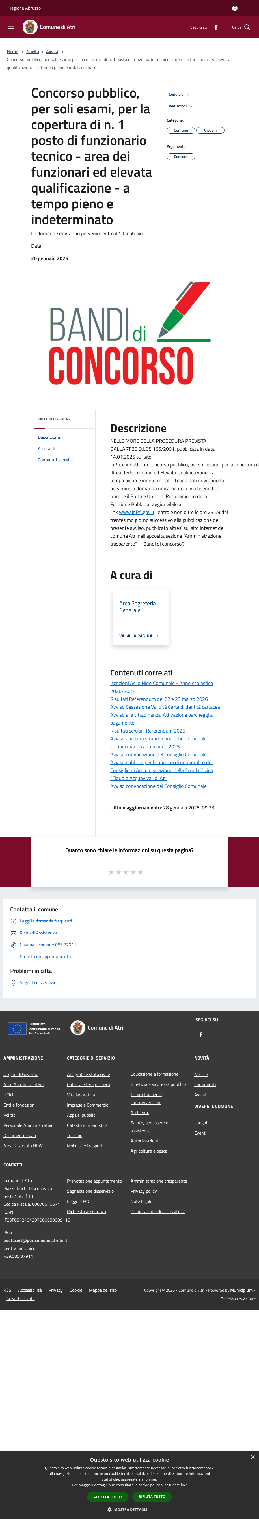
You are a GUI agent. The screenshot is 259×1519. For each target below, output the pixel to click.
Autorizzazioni (144, 1140)
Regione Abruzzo (24, 8)
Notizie (201, 1074)
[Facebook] (213, 27)
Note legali (141, 1201)
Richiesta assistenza (86, 1211)
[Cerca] (247, 27)
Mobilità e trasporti (85, 1145)
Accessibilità (30, 1290)
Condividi (180, 94)
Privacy (56, 1290)
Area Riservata (20, 1298)
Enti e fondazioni (19, 1104)
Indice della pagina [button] (54, 419)
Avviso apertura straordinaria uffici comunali (157, 738)
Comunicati (205, 1084)
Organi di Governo (20, 1074)
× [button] (253, 1457)
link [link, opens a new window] (184, 1485)
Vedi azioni (181, 106)
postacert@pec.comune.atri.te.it (35, 1240)
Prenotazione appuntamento (94, 1180)
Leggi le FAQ (79, 1201)
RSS (7, 1290)
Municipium (241, 1290)
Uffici (8, 1094)
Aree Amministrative (23, 1084)
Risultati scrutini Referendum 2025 (147, 730)
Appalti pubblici (81, 1115)
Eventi (200, 1132)
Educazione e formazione (154, 1074)
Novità (32, 51)
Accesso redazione (238, 1298)
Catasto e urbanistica (87, 1125)
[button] (129, 1509)
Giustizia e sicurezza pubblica (159, 1084)
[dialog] (129, 1485)
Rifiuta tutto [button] (152, 1496)
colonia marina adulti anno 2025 (145, 746)
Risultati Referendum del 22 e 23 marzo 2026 (159, 699)
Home (12, 51)
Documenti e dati (19, 1135)
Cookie (76, 1290)
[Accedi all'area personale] (235, 8)
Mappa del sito (103, 1290)
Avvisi (52, 51)
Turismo (74, 1135)
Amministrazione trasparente (159, 1180)
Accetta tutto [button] (108, 1496)
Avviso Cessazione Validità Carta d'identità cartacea (165, 707)
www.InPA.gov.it (136, 512)
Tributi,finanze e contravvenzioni (146, 1098)
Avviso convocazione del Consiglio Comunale (158, 754)
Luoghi (200, 1122)
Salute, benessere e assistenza (149, 1126)
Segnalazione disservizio (90, 1191)
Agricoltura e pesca (149, 1151)
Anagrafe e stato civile (88, 1074)
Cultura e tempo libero (88, 1084)
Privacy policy (144, 1191)
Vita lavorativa (81, 1094)
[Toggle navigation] (11, 26)
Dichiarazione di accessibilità (158, 1211)
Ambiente (140, 1112)
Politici (9, 1115)
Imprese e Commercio (87, 1104)
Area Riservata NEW (23, 1145)
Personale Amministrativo (28, 1125)
